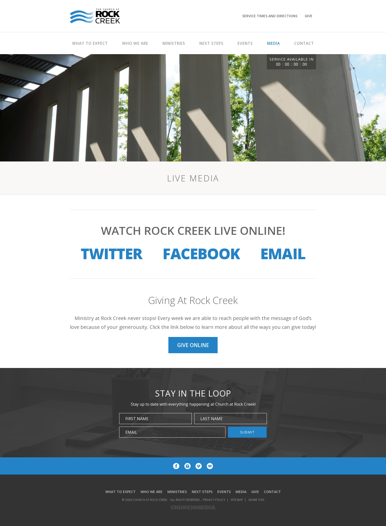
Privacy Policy (214, 501)
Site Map (237, 501)
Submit (247, 433)
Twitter (111, 253)
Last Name (211, 419)
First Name (136, 419)
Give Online (193, 345)
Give (308, 16)
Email (282, 253)
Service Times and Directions (269, 16)
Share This (256, 501)
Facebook (201, 253)
